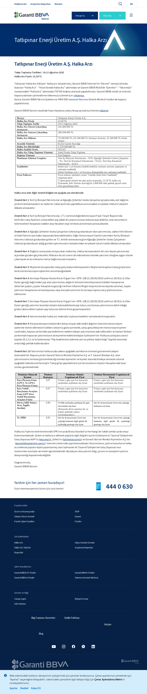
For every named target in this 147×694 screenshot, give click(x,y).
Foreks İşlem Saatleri (24, 521)
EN (131, 3)
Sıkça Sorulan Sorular (85, 542)
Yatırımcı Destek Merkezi (86, 577)
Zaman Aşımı (20, 598)
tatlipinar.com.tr (72, 439)
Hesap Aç (84, 16)
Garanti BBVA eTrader (24, 577)
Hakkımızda (20, 3)
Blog (41, 633)
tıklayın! (103, 110)
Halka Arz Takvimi (22, 547)
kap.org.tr (45, 439)
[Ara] (120, 4)
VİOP (77, 511)
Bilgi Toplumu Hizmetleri (43, 617)
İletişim (58, 3)
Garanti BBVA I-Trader (85, 572)
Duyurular (18, 552)
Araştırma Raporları (40, 3)
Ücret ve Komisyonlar (24, 511)
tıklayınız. (79, 95)
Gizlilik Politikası (72, 617)
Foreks (78, 521)
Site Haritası (20, 603)
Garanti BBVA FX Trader (25, 572)
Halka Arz (18, 542)
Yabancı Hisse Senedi (24, 516)
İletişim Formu (81, 598)
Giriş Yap (112, 16)
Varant (78, 516)
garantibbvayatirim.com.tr (30, 443)
